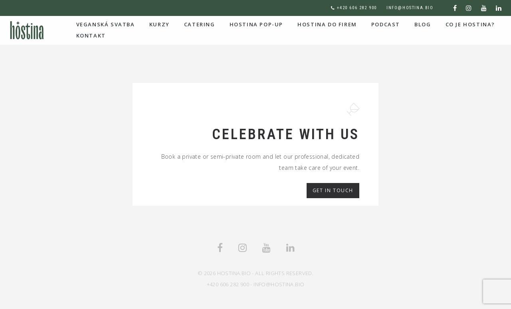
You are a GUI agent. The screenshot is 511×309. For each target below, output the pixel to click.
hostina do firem (327, 24)
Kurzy (159, 24)
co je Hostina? (470, 24)
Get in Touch (333, 190)
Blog (422, 24)
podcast (385, 24)
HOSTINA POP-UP (256, 24)
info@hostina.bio (410, 7)
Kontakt (91, 35)
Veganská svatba (105, 24)
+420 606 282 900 (357, 7)
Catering (199, 24)
